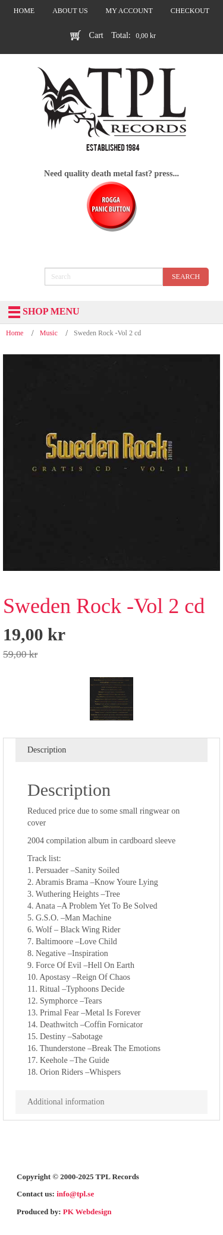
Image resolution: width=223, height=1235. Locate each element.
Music (49, 333)
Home (14, 333)
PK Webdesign (87, 1211)
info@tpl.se (75, 1193)
